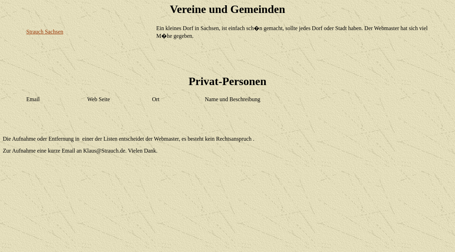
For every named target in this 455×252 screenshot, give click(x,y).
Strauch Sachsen (44, 32)
